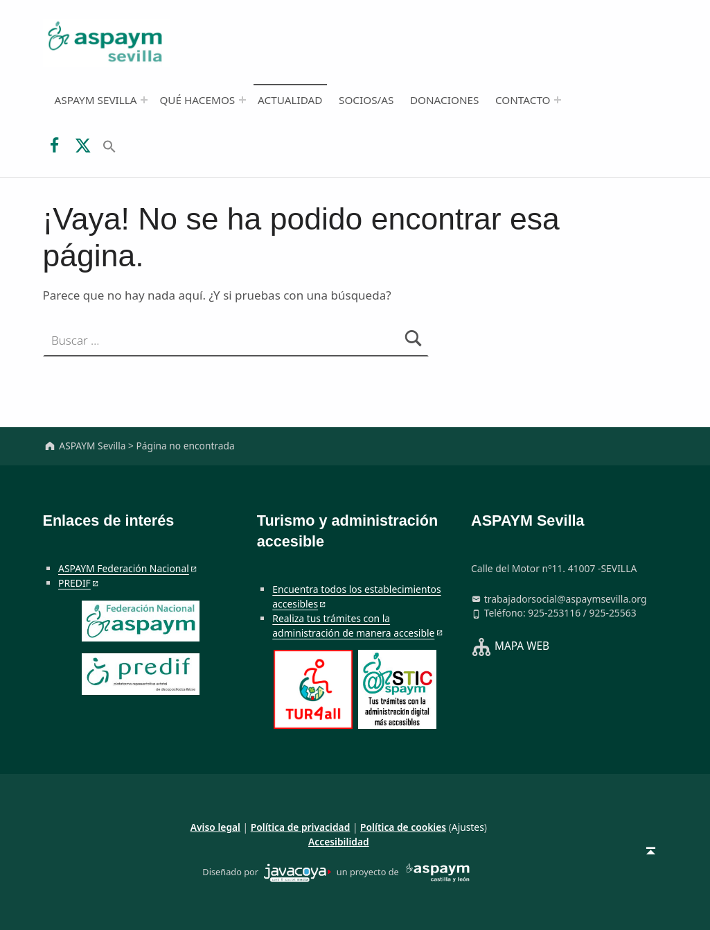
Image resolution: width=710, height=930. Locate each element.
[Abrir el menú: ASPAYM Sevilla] (144, 99)
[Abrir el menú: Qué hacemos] (242, 99)
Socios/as (366, 100)
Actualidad (290, 100)
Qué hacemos (197, 100)
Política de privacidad (300, 827)
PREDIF (74, 582)
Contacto (523, 100)
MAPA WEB (522, 646)
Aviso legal (215, 827)
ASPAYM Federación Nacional (123, 568)
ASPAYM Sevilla (95, 100)
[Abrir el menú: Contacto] (557, 99)
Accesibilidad (338, 841)
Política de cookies (403, 827)
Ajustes (468, 827)
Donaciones (444, 100)
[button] (110, 145)
